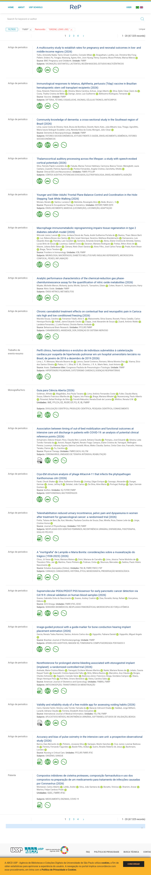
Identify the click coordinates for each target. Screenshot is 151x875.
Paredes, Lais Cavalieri (63, 241)
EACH (78, 451)
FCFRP (67, 490)
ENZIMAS (65, 799)
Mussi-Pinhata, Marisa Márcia (121, 58)
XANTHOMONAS (53, 493)
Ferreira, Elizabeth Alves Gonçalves (77, 711)
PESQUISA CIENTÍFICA (102, 408)
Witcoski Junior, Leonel (47, 235)
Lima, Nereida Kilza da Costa (78, 130)
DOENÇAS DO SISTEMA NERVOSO (92, 330)
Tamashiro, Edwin (97, 285)
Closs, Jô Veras (44, 559)
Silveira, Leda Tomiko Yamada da (71, 708)
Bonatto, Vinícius (110, 787)
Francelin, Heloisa (134, 445)
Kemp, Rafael (119, 598)
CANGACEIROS (62, 571)
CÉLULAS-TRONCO (94, 100)
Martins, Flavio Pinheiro (68, 562)
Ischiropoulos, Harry (133, 285)
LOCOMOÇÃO (93, 208)
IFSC (73, 604)
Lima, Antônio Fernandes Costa (101, 394)
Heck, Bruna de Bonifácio (75, 127)
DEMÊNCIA (122, 136)
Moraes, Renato (44, 202)
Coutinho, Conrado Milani (81, 55)
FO (75, 402)
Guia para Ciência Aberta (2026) (55, 390)
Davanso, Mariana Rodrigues (97, 244)
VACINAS (81, 100)
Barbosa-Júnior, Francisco (93, 676)
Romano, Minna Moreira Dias (112, 361)
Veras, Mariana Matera (64, 559)
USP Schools (36, 7)
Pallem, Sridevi (43, 58)
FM (86, 451)
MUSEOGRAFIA (93, 571)
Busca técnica (131, 852)
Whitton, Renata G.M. (124, 399)
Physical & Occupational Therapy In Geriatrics (64, 205)
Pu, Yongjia (56, 58)
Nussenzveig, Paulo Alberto (129, 396)
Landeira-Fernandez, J (46, 324)
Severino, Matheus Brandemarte (104, 238)
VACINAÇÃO (51, 64)
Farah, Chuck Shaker (46, 481)
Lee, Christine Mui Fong (125, 55)
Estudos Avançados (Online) (56, 568)
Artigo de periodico (17, 47)
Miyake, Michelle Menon (47, 285)
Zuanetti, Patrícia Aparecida (57, 169)
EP (71, 402)
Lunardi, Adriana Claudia (90, 440)
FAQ (88, 852)
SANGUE (59, 756)
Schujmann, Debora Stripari (49, 440)
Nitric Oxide (49, 288)
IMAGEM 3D (73, 643)
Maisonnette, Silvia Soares (100, 319)
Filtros (12, 29)
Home (11, 7)
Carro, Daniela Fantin (46, 708)
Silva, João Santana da (89, 787)
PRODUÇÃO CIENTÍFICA (80, 408)
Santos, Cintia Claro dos (114, 445)
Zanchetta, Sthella (113, 169)
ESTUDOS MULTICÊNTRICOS (111, 64)
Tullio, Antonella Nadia (47, 55)
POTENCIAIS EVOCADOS (74, 175)
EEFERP (98, 205)
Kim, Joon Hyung (85, 58)
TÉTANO (58, 100)
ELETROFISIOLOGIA (95, 175)
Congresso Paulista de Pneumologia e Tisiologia (88, 367)
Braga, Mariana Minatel (103, 396)
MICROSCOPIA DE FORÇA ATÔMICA (113, 607)
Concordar (134, 864)
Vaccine (47, 97)
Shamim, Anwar (129, 787)
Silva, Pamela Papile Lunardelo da (52, 166)
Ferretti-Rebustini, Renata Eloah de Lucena (92, 399)
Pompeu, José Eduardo (115, 440)
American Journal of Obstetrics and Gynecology (65, 682)
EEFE (111, 205)
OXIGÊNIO (50, 756)
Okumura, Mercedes (109, 562)
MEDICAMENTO (53, 799)
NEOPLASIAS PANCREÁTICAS (82, 607)
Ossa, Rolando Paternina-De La (50, 91)
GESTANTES (63, 64)
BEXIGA (131, 717)
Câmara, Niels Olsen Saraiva (77, 246)
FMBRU (100, 682)
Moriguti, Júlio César (101, 130)
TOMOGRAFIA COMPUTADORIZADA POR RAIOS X (102, 643)
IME (49, 402)
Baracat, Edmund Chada (100, 708)
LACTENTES (75, 64)
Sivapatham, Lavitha (105, 55)
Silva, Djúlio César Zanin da (125, 91)
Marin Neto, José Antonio (109, 364)
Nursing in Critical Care (54, 753)
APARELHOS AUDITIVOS (56, 643)
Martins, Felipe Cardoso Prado (50, 789)
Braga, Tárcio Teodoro (50, 249)
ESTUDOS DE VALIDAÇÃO (116, 717)
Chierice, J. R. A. (89, 364)
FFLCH (55, 402)
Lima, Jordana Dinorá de (72, 235)
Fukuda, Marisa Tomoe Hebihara (85, 166)
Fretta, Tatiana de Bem (47, 520)
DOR (74, 330)
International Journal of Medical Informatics (63, 714)
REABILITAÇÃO (99, 454)
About (21, 7)
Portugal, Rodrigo (118, 484)
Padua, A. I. (63, 364)
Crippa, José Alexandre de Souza (100, 321)
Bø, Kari (61, 520)
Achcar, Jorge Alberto (99, 91)
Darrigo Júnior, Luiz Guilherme (81, 94)
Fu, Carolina (59, 448)
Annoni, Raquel (64, 442)
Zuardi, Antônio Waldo (128, 321)
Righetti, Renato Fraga (82, 442)
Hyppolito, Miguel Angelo (130, 634)
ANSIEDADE (66, 330)
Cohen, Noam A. (116, 285)
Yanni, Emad (63, 55)
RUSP (66, 402)
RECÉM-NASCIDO (89, 64)
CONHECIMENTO (121, 408)
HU (83, 451)
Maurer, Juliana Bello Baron (49, 246)
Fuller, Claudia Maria (128, 394)
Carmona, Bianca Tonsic (111, 166)
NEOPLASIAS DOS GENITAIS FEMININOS (64, 529)
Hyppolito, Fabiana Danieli (104, 634)
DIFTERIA (50, 100)
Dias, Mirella (104, 520)
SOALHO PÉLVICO (45, 532)
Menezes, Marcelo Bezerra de (60, 361)
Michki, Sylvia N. (81, 285)
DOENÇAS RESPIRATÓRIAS (108, 370)
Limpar (142, 29)
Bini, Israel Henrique (80, 238)
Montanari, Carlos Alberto (48, 787)
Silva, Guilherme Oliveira (69, 481)
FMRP (83, 61)
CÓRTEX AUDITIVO (54, 175)
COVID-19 (74, 799)
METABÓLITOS (67, 291)
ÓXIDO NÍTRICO (53, 291)
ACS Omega (49, 604)
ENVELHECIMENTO (107, 136)
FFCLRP (91, 172)
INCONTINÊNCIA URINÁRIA (95, 529)
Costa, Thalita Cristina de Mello (51, 94)
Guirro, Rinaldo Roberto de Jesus (107, 747)
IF (78, 402)
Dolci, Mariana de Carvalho (90, 559)
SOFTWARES (98, 717)
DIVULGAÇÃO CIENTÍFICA (57, 408)
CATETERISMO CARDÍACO (83, 370)
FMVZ (95, 568)
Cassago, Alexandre (117, 481)
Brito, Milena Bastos (96, 673)
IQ (62, 490)
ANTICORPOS (110, 100)
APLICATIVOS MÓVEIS (56, 717)
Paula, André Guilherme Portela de (99, 235)
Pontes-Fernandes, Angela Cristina (89, 169)
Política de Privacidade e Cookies (59, 869)
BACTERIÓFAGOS (69, 493)
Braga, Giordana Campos (117, 676)
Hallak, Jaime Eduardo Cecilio (68, 321)
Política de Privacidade (106, 852)
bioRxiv (47, 490)
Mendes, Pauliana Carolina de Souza (81, 520)
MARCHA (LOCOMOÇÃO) (75, 208)
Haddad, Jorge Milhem (125, 708)
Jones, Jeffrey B (55, 484)
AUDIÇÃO (127, 175)
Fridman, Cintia (90, 562)
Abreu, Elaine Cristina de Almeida (118, 241)
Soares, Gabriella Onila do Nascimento (54, 598)
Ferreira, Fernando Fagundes (55, 747)
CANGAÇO (50, 571)
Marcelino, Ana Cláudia (119, 673)
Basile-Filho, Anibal (80, 747)
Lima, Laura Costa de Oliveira (50, 127)
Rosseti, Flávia (119, 319)
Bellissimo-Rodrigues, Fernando (113, 94)
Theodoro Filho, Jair (45, 562)
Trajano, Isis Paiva (81, 396)
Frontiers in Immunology (55, 252)
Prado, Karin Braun (133, 246)
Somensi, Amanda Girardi (88, 241)
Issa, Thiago (123, 127)
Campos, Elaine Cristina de (105, 442)
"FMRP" (27, 29)
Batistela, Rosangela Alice (85, 202)
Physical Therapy (51, 451)
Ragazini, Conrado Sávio (67, 676)
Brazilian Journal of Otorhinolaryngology (62, 640)
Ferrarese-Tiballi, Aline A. (73, 319)
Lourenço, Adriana (52, 445)
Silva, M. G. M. (75, 364)
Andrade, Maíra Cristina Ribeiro (50, 670)
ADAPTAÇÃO (106, 208)
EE (61, 402)
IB (81, 402)
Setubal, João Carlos (75, 484)
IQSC (49, 792)
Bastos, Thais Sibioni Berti (130, 235)
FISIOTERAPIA (128, 529)
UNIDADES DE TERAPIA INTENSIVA (76, 454)
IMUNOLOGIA (52, 255)
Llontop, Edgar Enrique (94, 481)
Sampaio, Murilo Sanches (99, 744)
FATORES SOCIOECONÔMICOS (59, 136)
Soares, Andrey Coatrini (85, 598)
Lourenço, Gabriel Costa (70, 244)
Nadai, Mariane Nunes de (115, 670)
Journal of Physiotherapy (55, 526)
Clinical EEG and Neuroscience (57, 172)
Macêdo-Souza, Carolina (48, 319)
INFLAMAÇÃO (61, 258)
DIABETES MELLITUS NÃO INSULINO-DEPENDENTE (96, 255)
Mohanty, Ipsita (66, 285)
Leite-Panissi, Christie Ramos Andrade (74, 324)
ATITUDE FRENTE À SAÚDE (86, 136)
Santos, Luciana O (62, 202)
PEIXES (51, 258)
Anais (46, 367)
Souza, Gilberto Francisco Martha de (53, 396)
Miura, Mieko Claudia (93, 445)
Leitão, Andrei (69, 787)
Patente (12, 775)
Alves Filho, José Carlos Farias (107, 246)
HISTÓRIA (74, 571)
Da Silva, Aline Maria (97, 484)
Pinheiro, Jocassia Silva (73, 744)
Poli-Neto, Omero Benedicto (72, 679)
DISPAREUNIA (115, 529)
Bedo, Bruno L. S (108, 202)
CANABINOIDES (53, 330)
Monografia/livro (16, 390)
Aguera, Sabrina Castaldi (72, 445)
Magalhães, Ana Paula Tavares (70, 394)
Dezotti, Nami (93, 127)
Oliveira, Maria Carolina (78, 91)
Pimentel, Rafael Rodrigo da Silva (55, 399)
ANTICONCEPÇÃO (54, 685)
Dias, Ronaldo (106, 598)
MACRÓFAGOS (65, 255)
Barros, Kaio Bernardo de (48, 744)
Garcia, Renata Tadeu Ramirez (50, 634)
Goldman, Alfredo (44, 394)
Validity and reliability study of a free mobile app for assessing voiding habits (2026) (86, 704)
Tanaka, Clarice (43, 448)
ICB (77, 252)
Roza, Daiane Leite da (120, 520)
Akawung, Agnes (69, 58)
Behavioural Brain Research (56, 327)
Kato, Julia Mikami (108, 127)
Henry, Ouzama (100, 58)
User (128, 7)
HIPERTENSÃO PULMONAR (58, 370)
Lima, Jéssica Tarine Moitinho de (120, 559)
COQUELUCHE (69, 100)
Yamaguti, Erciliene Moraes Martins (84, 670)
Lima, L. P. (41, 361)
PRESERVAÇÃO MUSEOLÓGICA (115, 571)
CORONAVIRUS (52, 454)
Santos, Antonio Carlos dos (76, 634)
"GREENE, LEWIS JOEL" (61, 29)
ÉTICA (83, 571)
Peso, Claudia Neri (70, 440)
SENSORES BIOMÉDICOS (57, 607)
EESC (78, 604)
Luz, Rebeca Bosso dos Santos (53, 238)
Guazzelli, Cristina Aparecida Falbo (68, 673)
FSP (78, 526)
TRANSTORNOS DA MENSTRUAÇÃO (79, 685)
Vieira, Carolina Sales (97, 679)
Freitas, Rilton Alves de (124, 244)
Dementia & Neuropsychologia (57, 133)
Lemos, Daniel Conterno (87, 361)
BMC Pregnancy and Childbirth (57, 61)
